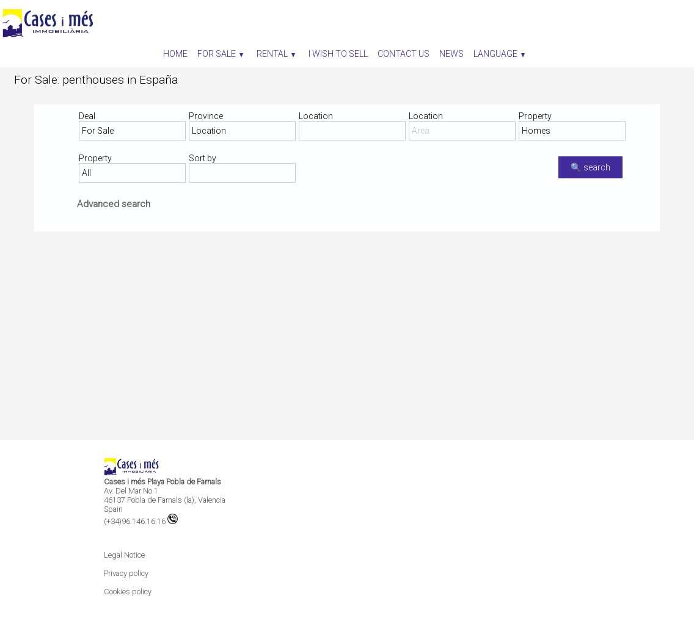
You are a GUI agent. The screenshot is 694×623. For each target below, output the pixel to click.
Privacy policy (126, 573)
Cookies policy (128, 591)
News (451, 54)
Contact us (403, 54)
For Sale (220, 54)
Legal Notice (124, 554)
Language (499, 54)
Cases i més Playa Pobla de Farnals (162, 481)
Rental (276, 54)
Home (175, 54)
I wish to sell (338, 54)
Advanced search (113, 204)
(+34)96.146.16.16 (141, 521)
